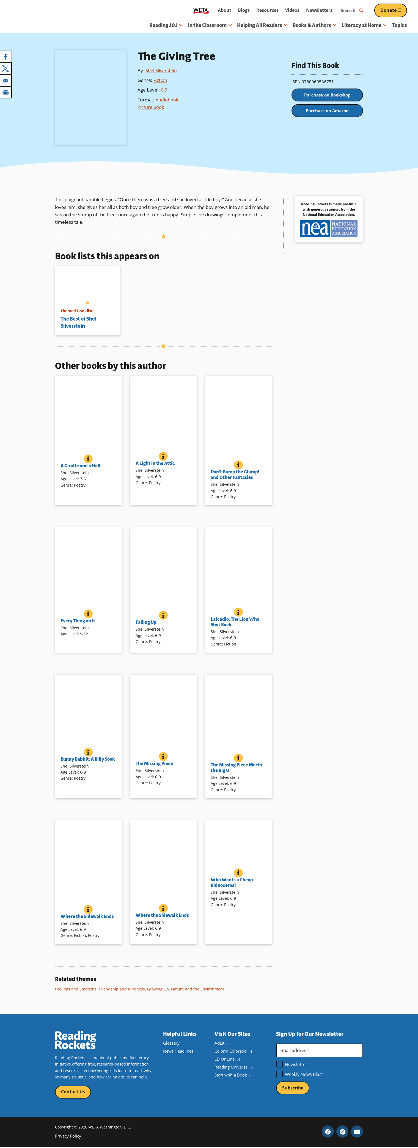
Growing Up (159, 989)
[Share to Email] (6, 80)
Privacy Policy (67, 1136)
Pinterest (342, 1132)
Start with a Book (233, 1075)
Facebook (328, 1132)
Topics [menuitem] (399, 25)
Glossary (171, 1043)
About (224, 10)
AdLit (222, 1043)
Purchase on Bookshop (327, 96)
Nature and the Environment (200, 989)
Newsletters (319, 10)
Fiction (160, 80)
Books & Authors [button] (314, 25)
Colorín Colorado (232, 1051)
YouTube (357, 1132)
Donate (393, 10)
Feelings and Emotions (76, 989)
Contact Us (73, 1092)
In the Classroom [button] (210, 25)
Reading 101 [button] (165, 25)
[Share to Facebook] (6, 57)
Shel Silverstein (161, 70)
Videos (292, 10)
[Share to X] (6, 68)
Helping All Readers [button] (262, 25)
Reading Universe (233, 1067)
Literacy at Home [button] (364, 25)
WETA (201, 10)
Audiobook (167, 99)
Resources (267, 10)
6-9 (164, 90)
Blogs (244, 10)
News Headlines (178, 1051)
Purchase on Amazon (327, 114)
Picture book (151, 107)
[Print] (6, 91)
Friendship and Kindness (123, 989)
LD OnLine (226, 1059)
